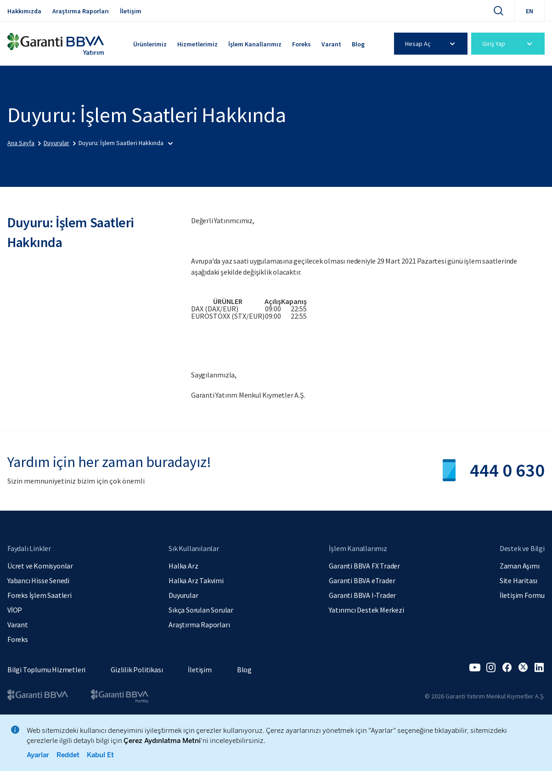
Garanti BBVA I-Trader (362, 595)
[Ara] (498, 11)
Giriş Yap (508, 43)
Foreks (301, 44)
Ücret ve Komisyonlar (40, 565)
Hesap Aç (431, 43)
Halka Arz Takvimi (196, 580)
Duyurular (183, 595)
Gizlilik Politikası (137, 669)
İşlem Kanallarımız (255, 44)
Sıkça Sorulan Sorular (201, 609)
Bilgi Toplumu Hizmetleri (46, 669)
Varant (331, 44)
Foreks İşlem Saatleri (39, 595)
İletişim (130, 11)
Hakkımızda (24, 11)
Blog (358, 44)
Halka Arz (183, 565)
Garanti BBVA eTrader (362, 580)
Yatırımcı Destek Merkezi (366, 609)
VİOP (14, 609)
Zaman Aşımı (520, 565)
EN (529, 11)
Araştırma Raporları (80, 11)
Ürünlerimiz (150, 44)
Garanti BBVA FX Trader (364, 565)
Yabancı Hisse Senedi (38, 580)
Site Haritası (518, 580)
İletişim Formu (522, 595)
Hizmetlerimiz (197, 44)
